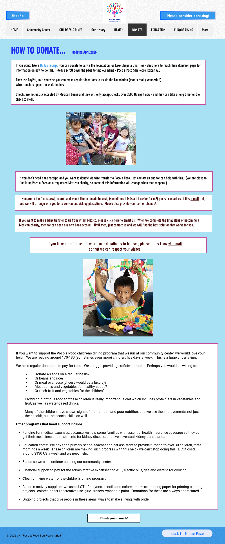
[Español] (18, 15)
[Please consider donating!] (188, 15)
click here (153, 65)
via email (175, 243)
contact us (143, 178)
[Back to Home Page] (187, 533)
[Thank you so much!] (113, 518)
